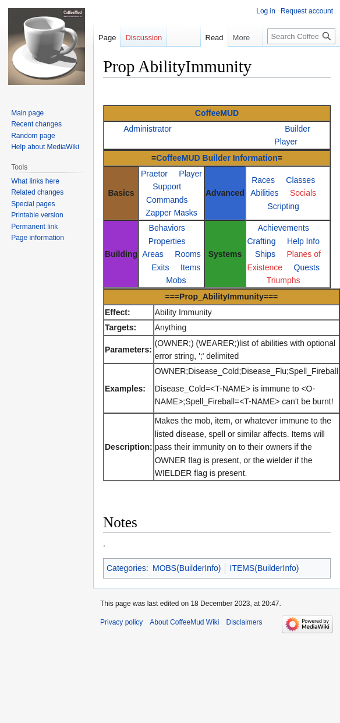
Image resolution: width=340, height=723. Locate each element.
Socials (303, 192)
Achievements (283, 227)
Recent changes (36, 124)
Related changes (37, 192)
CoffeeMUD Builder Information (216, 158)
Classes (300, 180)
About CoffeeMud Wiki (184, 622)
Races (263, 180)
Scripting (283, 206)
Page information (37, 238)
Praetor (154, 173)
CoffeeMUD (217, 113)
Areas (153, 254)
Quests (307, 267)
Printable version (37, 215)
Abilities (264, 192)
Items (190, 267)
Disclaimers (244, 622)
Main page (27, 113)
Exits (160, 267)
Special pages (33, 204)
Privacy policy (121, 622)
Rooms (187, 254)
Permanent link (34, 227)
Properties (167, 241)
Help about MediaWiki (45, 147)
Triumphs (283, 280)
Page (107, 37)
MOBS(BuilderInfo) (187, 568)
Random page (33, 136)
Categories (126, 568)
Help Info (303, 241)
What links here (35, 181)
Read (210, 37)
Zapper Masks (171, 212)
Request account (307, 11)
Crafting (261, 241)
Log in (265, 11)
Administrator (147, 128)
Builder (297, 128)
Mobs (176, 280)
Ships (265, 254)
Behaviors (167, 227)
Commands (167, 199)
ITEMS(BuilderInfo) (264, 568)
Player (286, 141)
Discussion (143, 37)
